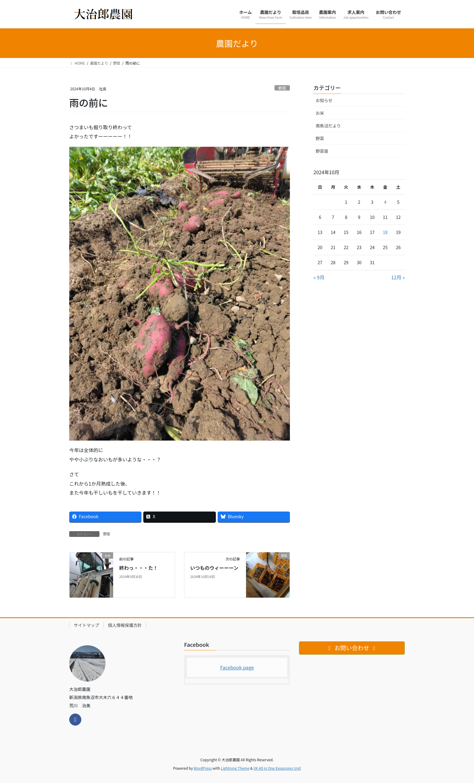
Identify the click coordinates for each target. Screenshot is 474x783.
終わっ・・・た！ (138, 567)
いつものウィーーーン (214, 567)
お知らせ (324, 100)
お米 (320, 113)
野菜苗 (322, 151)
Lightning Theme (235, 768)
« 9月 (318, 277)
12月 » (398, 277)
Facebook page (237, 667)
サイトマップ (86, 625)
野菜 (282, 88)
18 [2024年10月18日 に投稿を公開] (385, 232)
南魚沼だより (328, 126)
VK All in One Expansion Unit (277, 768)
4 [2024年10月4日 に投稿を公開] (385, 202)
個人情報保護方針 (125, 625)
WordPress (203, 768)
